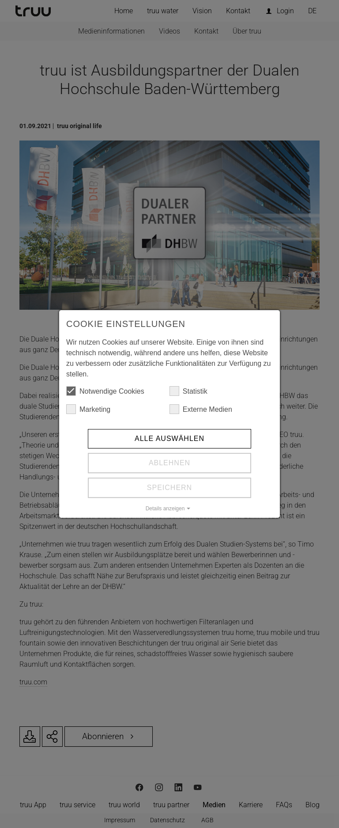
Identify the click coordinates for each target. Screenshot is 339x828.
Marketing (88, 409)
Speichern (169, 487)
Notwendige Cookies (105, 391)
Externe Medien (201, 409)
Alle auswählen (169, 438)
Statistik (188, 391)
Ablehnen (169, 463)
